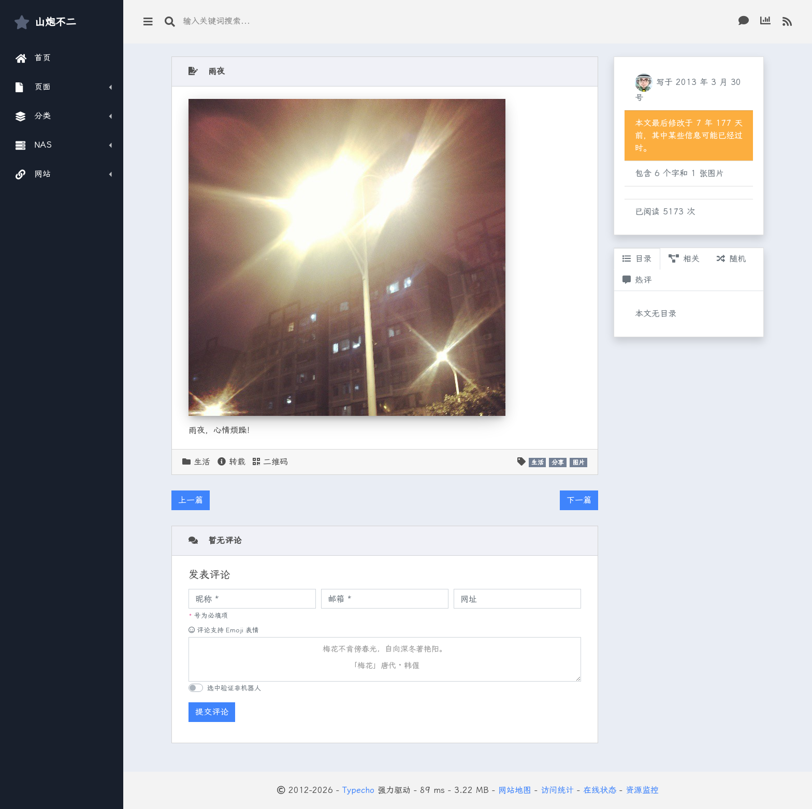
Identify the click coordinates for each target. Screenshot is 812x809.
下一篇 (579, 500)
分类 (33, 116)
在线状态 (599, 790)
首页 (33, 58)
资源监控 (642, 790)
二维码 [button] (270, 462)
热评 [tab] (636, 280)
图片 (578, 462)
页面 (33, 87)
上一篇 (190, 500)
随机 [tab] (731, 259)
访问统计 (557, 790)
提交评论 (211, 712)
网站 (33, 174)
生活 (202, 462)
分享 (558, 462)
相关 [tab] (684, 259)
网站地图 (514, 790)
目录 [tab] (636, 259)
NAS (34, 145)
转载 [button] (231, 462)
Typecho (358, 790)
